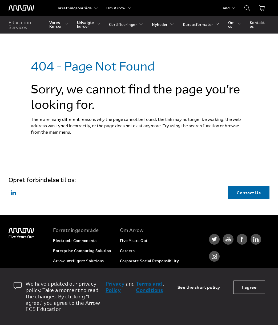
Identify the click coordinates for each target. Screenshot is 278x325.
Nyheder (160, 24)
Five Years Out (134, 240)
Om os (231, 24)
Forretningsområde (73, 7)
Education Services (20, 24)
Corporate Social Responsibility (149, 260)
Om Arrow (116, 7)
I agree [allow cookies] (249, 287)
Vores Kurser (55, 24)
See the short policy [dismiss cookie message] (199, 287)
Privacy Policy (115, 287)
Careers (127, 250)
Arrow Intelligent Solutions (78, 260)
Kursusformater (198, 24)
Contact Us (249, 192)
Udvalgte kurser (85, 24)
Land (224, 7)
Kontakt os (257, 24)
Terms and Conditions (149, 287)
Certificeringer (123, 24)
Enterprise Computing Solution (82, 250)
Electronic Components (75, 240)
